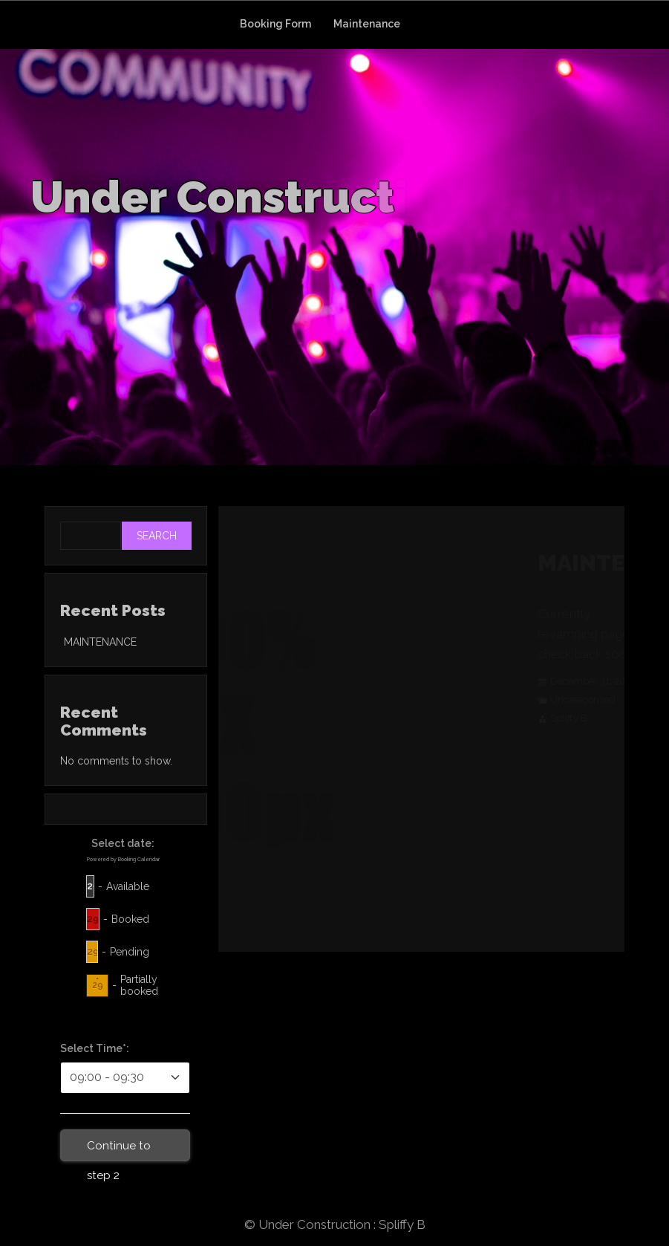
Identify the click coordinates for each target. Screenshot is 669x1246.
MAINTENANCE (100, 642)
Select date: (122, 843)
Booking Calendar (139, 859)
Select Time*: (94, 1048)
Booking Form (275, 24)
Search (157, 536)
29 (93, 886)
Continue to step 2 (119, 1150)
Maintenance (366, 24)
